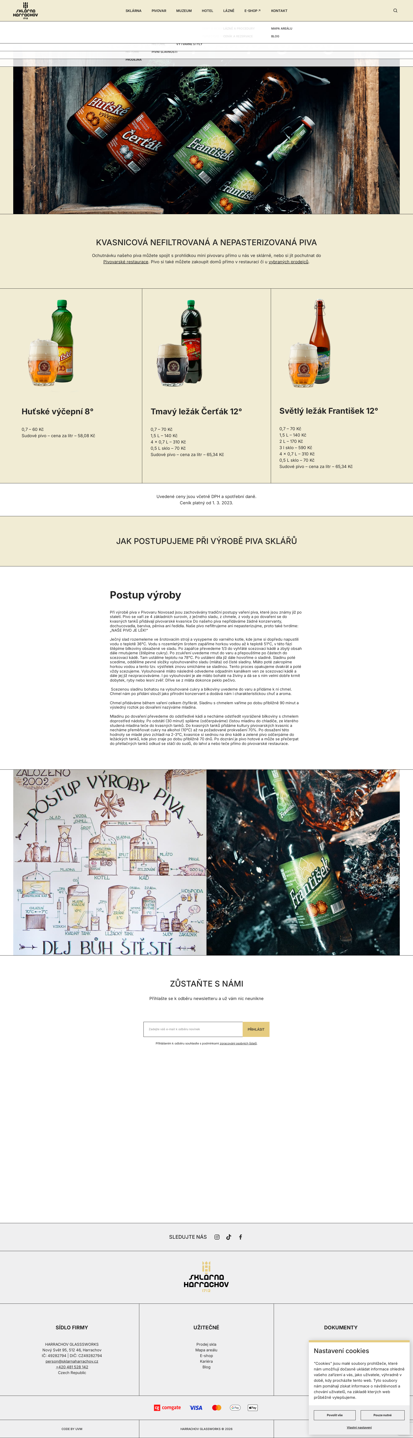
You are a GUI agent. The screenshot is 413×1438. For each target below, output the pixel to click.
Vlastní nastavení (359, 1427)
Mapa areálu (206, 1350)
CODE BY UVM (72, 1429)
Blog (206, 1367)
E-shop (206, 1355)
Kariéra (206, 1361)
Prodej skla (206, 1344)
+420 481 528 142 (72, 1367)
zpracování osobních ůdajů (238, 1043)
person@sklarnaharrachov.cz (72, 1361)
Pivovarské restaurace (125, 261)
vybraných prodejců (288, 261)
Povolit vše (335, 1415)
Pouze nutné (383, 1415)
